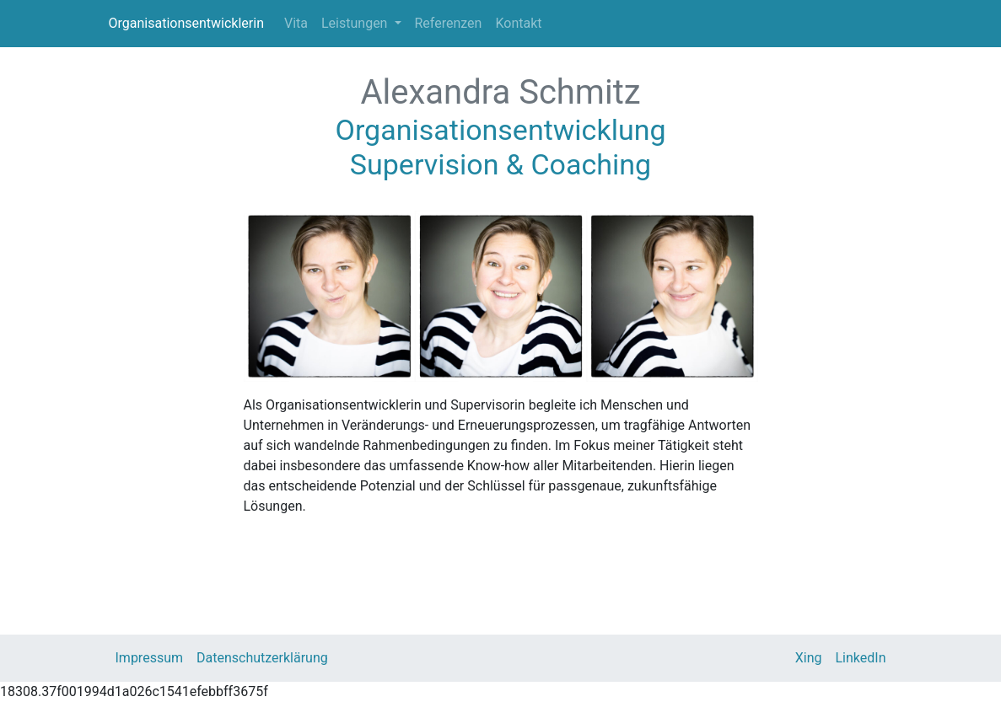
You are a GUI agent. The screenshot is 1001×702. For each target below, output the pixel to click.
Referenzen (448, 23)
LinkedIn (861, 658)
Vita (296, 23)
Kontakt (518, 23)
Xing (808, 658)
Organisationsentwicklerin (186, 23)
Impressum (150, 658)
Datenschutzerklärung (262, 658)
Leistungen (355, 23)
